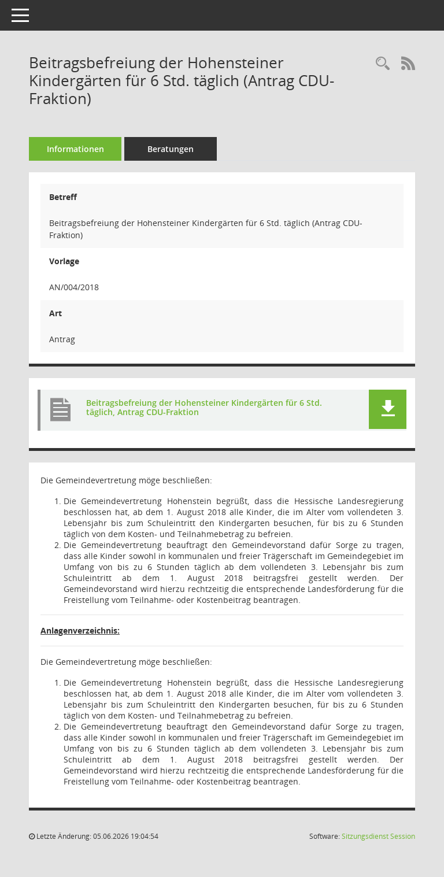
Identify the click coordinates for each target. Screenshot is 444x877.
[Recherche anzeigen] (382, 63)
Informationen (75, 148)
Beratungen (170, 148)
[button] (387, 409)
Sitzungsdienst (378, 836)
